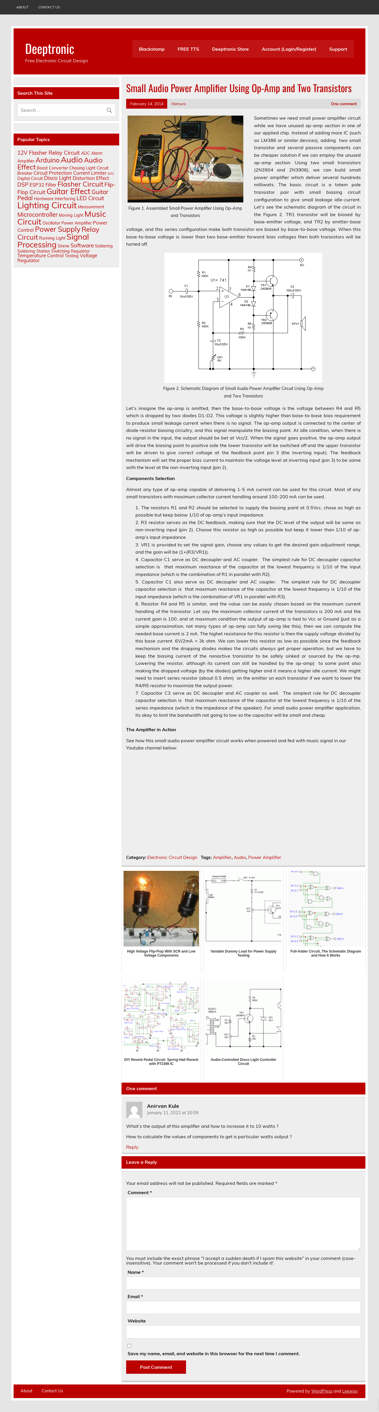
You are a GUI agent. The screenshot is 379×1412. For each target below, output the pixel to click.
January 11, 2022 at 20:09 (172, 1112)
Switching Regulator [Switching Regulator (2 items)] (70, 251)
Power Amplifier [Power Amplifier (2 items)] (76, 223)
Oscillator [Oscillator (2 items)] (51, 223)
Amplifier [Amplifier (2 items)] (25, 161)
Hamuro (178, 103)
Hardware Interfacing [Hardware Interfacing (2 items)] (55, 198)
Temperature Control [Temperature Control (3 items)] (40, 255)
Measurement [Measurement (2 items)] (91, 206)
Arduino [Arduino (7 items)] (48, 160)
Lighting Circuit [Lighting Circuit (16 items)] (47, 205)
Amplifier (222, 857)
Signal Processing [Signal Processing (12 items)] (53, 240)
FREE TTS (188, 49)
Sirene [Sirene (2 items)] (63, 246)
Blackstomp (152, 49)
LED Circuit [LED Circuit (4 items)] (90, 198)
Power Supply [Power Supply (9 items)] (57, 229)
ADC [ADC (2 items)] (85, 153)
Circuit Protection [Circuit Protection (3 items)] (53, 173)
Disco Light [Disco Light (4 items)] (57, 177)
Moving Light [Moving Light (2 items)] (71, 215)
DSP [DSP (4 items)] (22, 184)
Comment (140, 1192)
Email (135, 1296)
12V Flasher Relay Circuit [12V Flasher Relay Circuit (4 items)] (48, 152)
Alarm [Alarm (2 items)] (97, 153)
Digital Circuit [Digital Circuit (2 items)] (30, 178)
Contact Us (49, 7)
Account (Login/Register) (289, 49)
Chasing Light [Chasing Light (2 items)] (82, 168)
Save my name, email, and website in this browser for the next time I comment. (214, 1353)
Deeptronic (49, 48)
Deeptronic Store (230, 49)
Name (136, 1272)
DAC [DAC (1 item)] (111, 174)
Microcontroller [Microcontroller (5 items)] (37, 214)
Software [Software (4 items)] (82, 245)
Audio (240, 857)
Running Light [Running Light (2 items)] (52, 238)
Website (137, 1320)
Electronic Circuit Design (172, 857)
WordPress (321, 1391)
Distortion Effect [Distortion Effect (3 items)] (91, 178)
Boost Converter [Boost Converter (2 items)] (52, 168)
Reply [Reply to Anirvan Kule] (132, 1147)
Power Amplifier (264, 857)
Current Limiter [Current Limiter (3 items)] (89, 173)
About (22, 7)
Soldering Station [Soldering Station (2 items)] (33, 251)
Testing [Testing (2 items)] (72, 255)
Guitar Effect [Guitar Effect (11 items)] (68, 191)
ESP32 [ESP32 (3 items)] (37, 185)
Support (338, 49)
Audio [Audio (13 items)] (72, 159)
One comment (344, 103)
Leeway (350, 1391)
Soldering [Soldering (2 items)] (104, 246)
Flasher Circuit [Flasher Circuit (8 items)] (80, 184)
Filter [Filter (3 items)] (50, 185)
